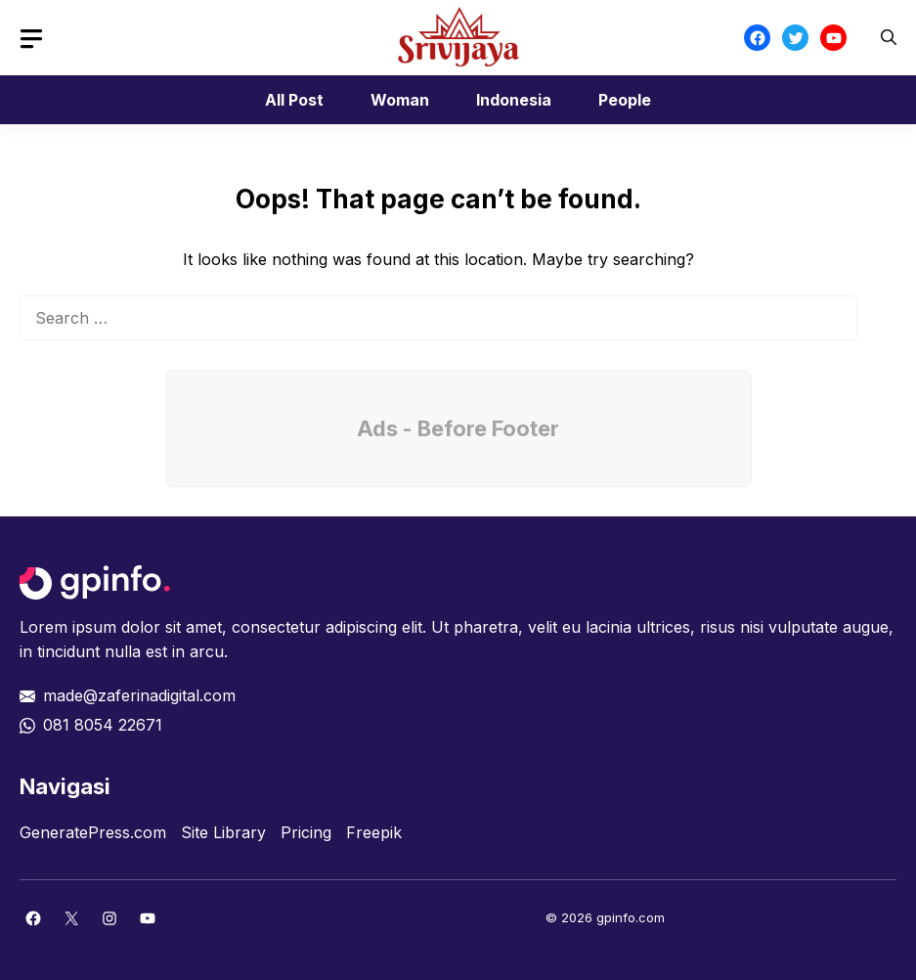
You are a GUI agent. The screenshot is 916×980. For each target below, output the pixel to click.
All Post (294, 100)
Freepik (374, 832)
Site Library (223, 832)
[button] (888, 37)
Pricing (306, 832)
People (624, 100)
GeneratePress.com (93, 832)
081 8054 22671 (102, 725)
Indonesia (513, 100)
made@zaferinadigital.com (139, 695)
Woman (400, 100)
